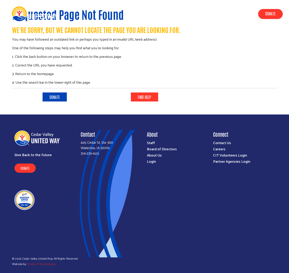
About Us (195, 13)
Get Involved (240, 13)
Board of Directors (162, 149)
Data (177, 13)
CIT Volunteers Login (230, 155)
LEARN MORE (234, 96)
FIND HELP (144, 96)
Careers (219, 149)
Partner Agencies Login (231, 161)
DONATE (55, 96)
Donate (270, 13)
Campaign (216, 13)
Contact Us (222, 143)
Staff (151, 143)
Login (151, 161)
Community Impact (152, 13)
